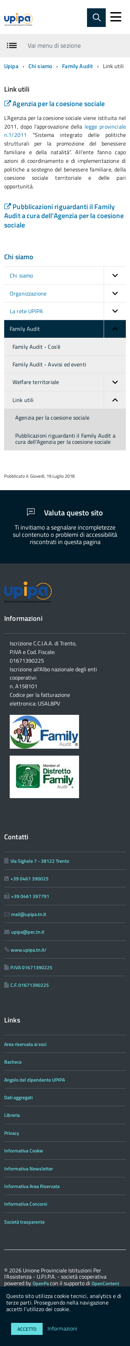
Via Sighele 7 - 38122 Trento (39, 860)
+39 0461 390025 (29, 878)
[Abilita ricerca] (96, 17)
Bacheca (12, 1061)
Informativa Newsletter (28, 1168)
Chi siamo (40, 66)
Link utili (69, 400)
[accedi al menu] (115, 16)
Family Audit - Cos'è (36, 347)
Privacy (11, 1133)
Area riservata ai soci (25, 1044)
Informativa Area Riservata (32, 1186)
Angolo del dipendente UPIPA (34, 1079)
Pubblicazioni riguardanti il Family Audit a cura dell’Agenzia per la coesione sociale (64, 215)
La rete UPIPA (68, 311)
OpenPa (41, 1283)
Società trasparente (24, 1221)
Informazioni (62, 1328)
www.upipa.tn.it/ (28, 949)
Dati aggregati (18, 1097)
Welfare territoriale (69, 382)
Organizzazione (68, 293)
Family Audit (77, 66)
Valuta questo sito (65, 512)
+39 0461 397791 (30, 896)
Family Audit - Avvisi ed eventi (49, 364)
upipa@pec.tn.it (27, 931)
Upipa (11, 66)
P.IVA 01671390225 (31, 967)
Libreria (12, 1115)
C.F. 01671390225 (29, 985)
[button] (115, 275)
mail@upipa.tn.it (28, 914)
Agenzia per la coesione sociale (54, 103)
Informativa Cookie (23, 1150)
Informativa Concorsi (25, 1203)
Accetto (26, 1329)
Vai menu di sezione (54, 45)
